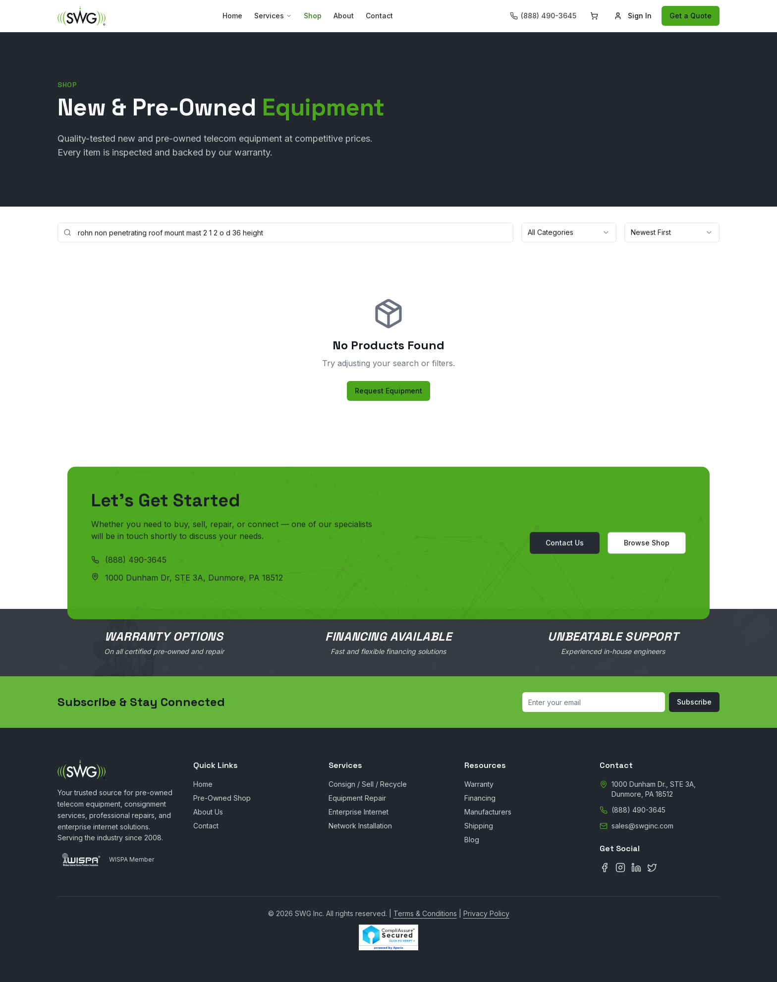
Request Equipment (388, 390)
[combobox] (568, 233)
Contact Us (565, 544)
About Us (208, 812)
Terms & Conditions (425, 913)
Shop (313, 15)
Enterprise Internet (358, 812)
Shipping (478, 825)
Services (273, 15)
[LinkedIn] (636, 868)
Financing (480, 798)
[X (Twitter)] (652, 868)
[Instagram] (620, 868)
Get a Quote (690, 15)
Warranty (479, 784)
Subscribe (694, 702)
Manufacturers (487, 812)
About (343, 15)
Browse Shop (646, 544)
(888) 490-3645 (135, 561)
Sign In (633, 15)
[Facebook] (605, 868)
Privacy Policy (486, 913)
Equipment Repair (357, 798)
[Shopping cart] (594, 16)
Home (232, 15)
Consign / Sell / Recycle (368, 784)
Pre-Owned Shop (222, 798)
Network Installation (360, 825)
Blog (471, 839)
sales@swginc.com (642, 825)
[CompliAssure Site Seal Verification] (388, 937)
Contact (379, 15)
